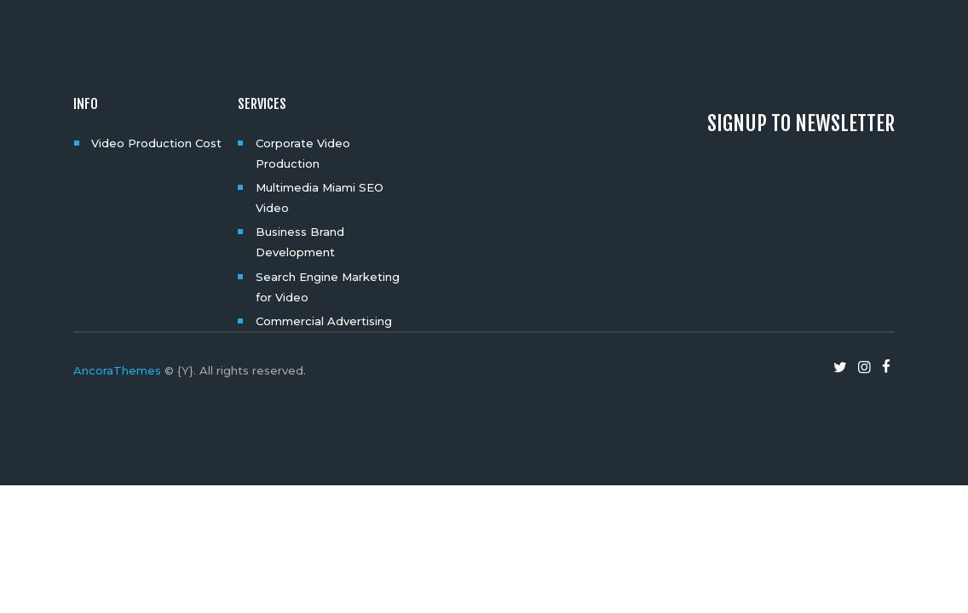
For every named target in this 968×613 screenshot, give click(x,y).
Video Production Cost (156, 143)
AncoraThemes (117, 370)
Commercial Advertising (324, 321)
